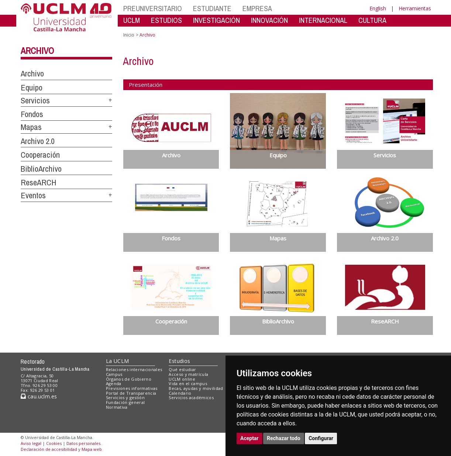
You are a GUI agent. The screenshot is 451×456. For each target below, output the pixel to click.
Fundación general (125, 402)
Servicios (35, 100)
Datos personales (83, 443)
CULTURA (372, 20)
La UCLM (117, 360)
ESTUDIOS (166, 20)
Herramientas (415, 8)
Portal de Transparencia (131, 393)
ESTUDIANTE (212, 8)
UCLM (131, 20)
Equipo (31, 87)
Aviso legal (31, 443)
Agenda (113, 383)
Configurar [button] (321, 438)
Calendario (180, 393)
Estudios (179, 360)
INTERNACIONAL (323, 20)
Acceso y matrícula (188, 374)
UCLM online (182, 379)
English (377, 8)
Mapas (31, 127)
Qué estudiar (182, 369)
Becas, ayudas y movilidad (196, 388)
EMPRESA (257, 8)
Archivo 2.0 (38, 141)
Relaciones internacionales (134, 369)
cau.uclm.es (39, 396)
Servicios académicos (191, 397)
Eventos (33, 195)
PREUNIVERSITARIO (152, 8)
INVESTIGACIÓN (216, 20)
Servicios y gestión (125, 397)
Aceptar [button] (249, 438)
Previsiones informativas (132, 388)
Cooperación (40, 154)
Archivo (37, 50)
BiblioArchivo (41, 168)
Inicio (128, 35)
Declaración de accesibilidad (49, 449)
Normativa (117, 407)
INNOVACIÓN (269, 20)
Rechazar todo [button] (283, 438)
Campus (114, 374)
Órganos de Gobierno (128, 379)
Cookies (54, 443)
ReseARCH (38, 182)
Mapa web (92, 449)
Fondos (32, 114)
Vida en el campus (188, 383)
